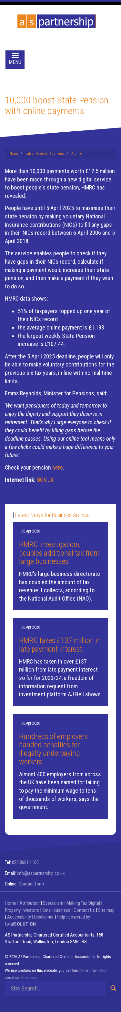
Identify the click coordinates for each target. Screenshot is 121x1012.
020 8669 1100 (25, 862)
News (14, 154)
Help (61, 917)
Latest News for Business (44, 154)
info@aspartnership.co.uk (41, 873)
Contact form (31, 884)
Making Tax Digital (83, 903)
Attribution (29, 903)
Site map (106, 910)
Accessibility (19, 917)
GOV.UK (45, 479)
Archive (77, 154)
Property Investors (22, 910)
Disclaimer (44, 917)
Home (10, 903)
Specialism (53, 903)
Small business (56, 910)
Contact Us (84, 910)
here (57, 467)
